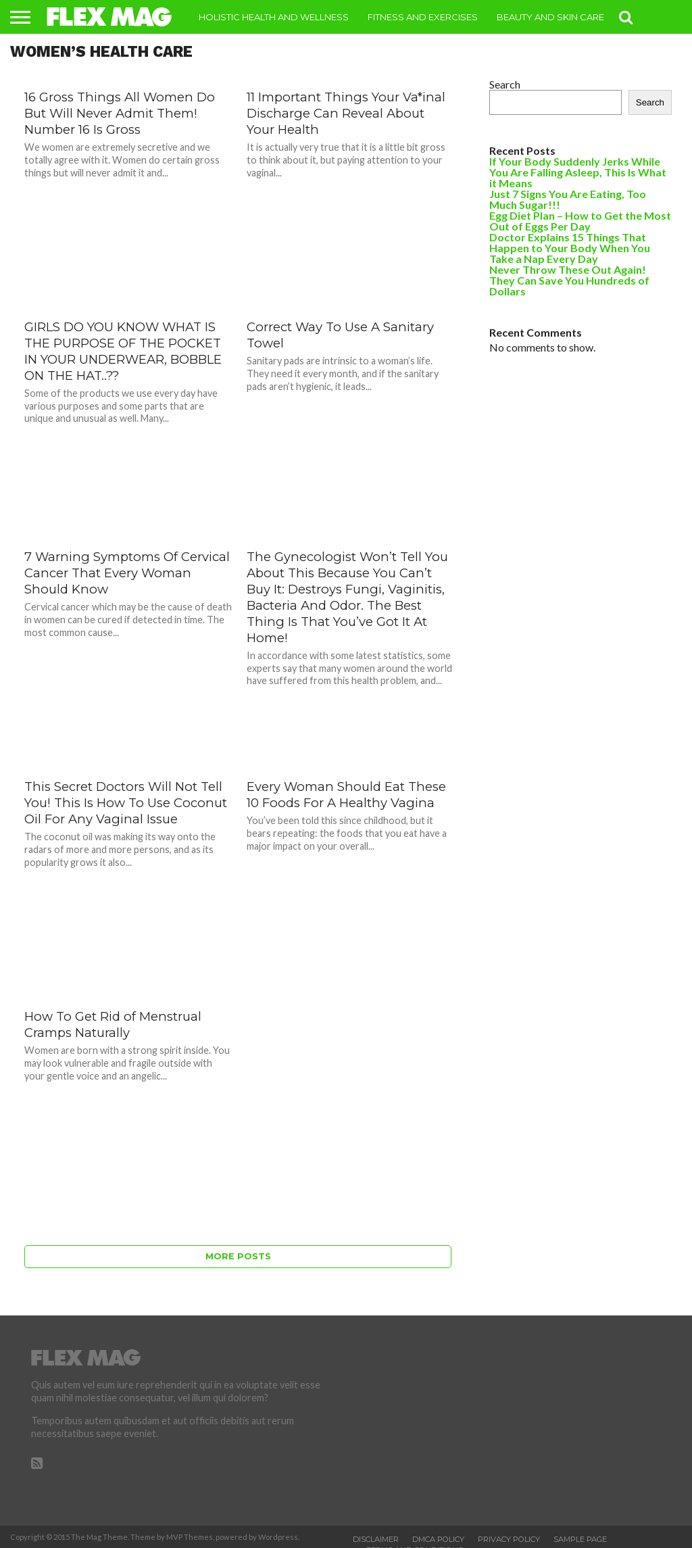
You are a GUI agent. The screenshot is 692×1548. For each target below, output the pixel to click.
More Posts (238, 1256)
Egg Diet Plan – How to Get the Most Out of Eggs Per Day (580, 221)
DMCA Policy (438, 1539)
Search (504, 84)
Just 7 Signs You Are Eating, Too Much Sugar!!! (567, 199)
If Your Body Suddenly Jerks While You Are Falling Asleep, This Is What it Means (577, 172)
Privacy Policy (509, 1539)
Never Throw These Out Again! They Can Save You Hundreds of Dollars (569, 280)
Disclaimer (376, 1539)
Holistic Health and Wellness (274, 16)
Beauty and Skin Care (550, 16)
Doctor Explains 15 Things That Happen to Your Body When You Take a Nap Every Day (569, 248)
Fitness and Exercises (423, 16)
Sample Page (580, 1539)
